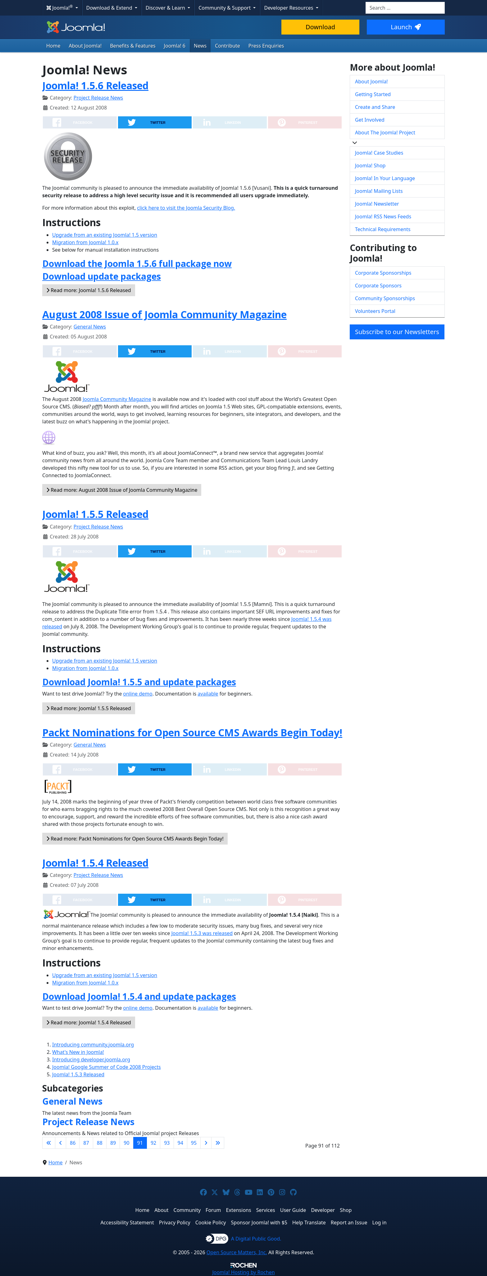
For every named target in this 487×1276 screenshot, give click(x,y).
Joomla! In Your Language (385, 178)
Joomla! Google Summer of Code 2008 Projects (106, 1067)
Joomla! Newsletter (377, 203)
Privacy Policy (174, 1222)
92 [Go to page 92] (153, 1142)
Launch (406, 27)
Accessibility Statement (127, 1222)
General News (90, 326)
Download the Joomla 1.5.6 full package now (137, 263)
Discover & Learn (166, 7)
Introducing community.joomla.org (93, 1044)
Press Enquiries (266, 45)
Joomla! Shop (370, 165)
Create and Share (375, 107)
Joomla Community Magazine (117, 399)
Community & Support (225, 7)
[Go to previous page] (60, 1143)
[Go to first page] (48, 1143)
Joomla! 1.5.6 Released (95, 85)
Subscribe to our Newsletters (397, 332)
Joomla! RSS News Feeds (383, 216)
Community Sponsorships (385, 298)
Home (53, 45)
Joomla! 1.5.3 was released (202, 933)
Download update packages (101, 276)
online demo (137, 693)
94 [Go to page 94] (180, 1142)
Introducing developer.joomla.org (91, 1059)
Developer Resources (289, 7)
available (208, 693)
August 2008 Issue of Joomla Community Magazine (164, 314)
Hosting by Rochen (243, 1272)
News (200, 45)
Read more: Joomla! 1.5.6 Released (88, 290)
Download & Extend (110, 7)
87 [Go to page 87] (86, 1142)
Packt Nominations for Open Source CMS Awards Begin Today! (192, 732)
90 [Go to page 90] (126, 1142)
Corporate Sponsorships (383, 272)
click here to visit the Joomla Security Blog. (186, 207)
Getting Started (373, 94)
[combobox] (405, 8)
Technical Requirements (383, 229)
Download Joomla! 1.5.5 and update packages (139, 682)
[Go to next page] (206, 1143)
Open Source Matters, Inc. (237, 1252)
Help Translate (309, 1222)
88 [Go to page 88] (99, 1142)
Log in (379, 1222)
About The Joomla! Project (385, 132)
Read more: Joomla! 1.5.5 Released (88, 708)
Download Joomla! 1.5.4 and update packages (139, 996)
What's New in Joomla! (78, 1052)
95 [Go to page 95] (194, 1142)
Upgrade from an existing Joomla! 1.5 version (104, 234)
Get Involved (370, 119)
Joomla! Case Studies (379, 152)
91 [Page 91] (140, 1142)
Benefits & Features (132, 45)
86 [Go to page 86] (72, 1142)
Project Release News (98, 97)
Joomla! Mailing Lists (379, 191)
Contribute (227, 45)
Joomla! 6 (174, 45)
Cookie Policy (210, 1222)
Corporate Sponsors (378, 285)
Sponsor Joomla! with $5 (259, 1222)
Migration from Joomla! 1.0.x (85, 242)
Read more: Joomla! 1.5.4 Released (88, 1022)
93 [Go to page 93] (167, 1142)
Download (320, 27)
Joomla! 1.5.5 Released (95, 514)
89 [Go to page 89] (113, 1142)
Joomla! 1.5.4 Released (95, 862)
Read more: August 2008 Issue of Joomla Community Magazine (121, 490)
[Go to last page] (217, 1143)
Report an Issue (349, 1222)
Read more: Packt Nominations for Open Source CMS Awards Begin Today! (135, 838)
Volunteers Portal (375, 311)
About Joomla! (85, 45)
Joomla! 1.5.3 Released (78, 1074)
